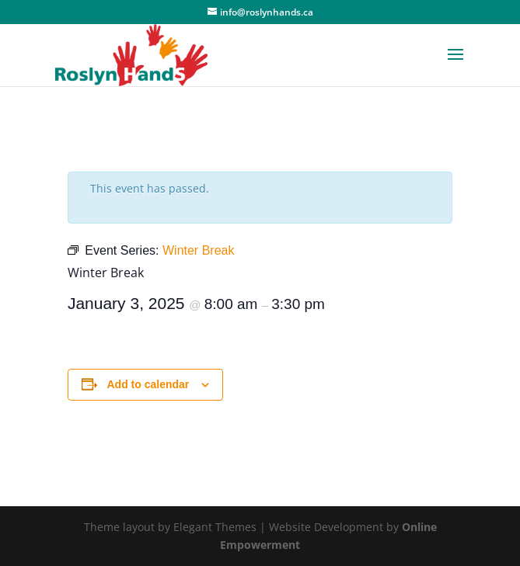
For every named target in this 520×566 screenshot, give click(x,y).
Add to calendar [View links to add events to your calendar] (148, 384)
